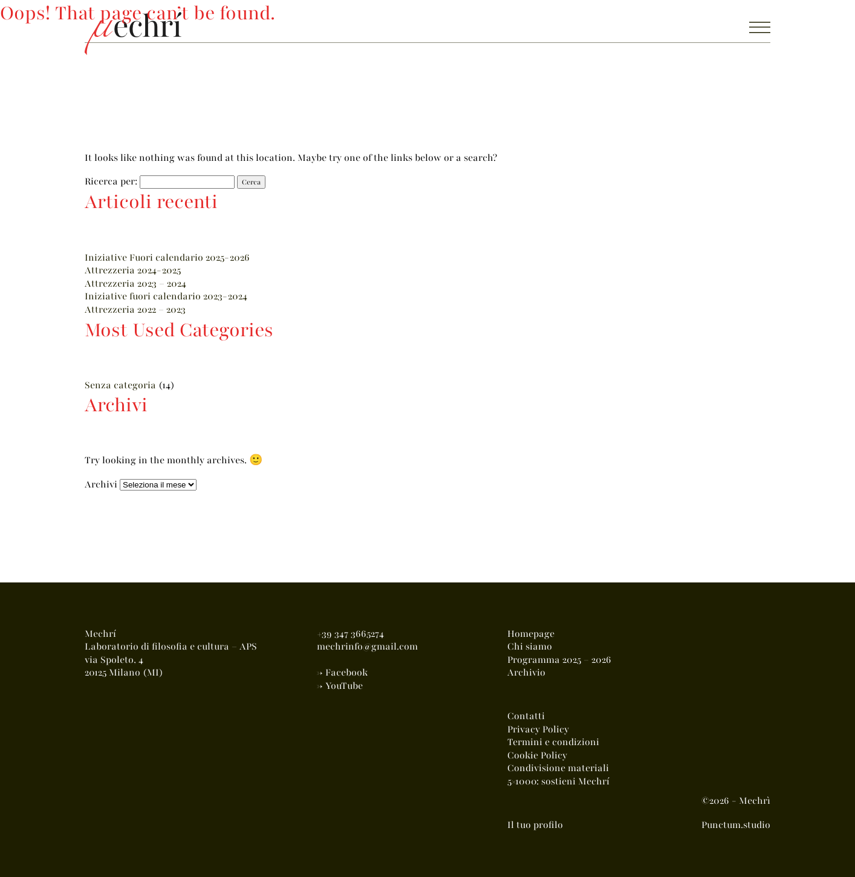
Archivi (101, 484)
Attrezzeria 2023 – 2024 (135, 283)
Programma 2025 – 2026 (559, 660)
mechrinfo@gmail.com (367, 646)
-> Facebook (342, 672)
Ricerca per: (111, 181)
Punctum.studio (735, 825)
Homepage (530, 634)
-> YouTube (340, 686)
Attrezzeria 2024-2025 (133, 270)
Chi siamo (529, 646)
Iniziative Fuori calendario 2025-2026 (167, 257)
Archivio (526, 672)
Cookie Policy (537, 755)
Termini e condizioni (553, 742)
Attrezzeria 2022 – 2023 (135, 309)
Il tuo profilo (535, 825)
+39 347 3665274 (350, 634)
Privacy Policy (538, 729)
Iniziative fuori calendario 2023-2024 (166, 296)
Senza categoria (120, 385)
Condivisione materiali (558, 768)
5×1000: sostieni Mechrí (558, 781)
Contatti (526, 716)
